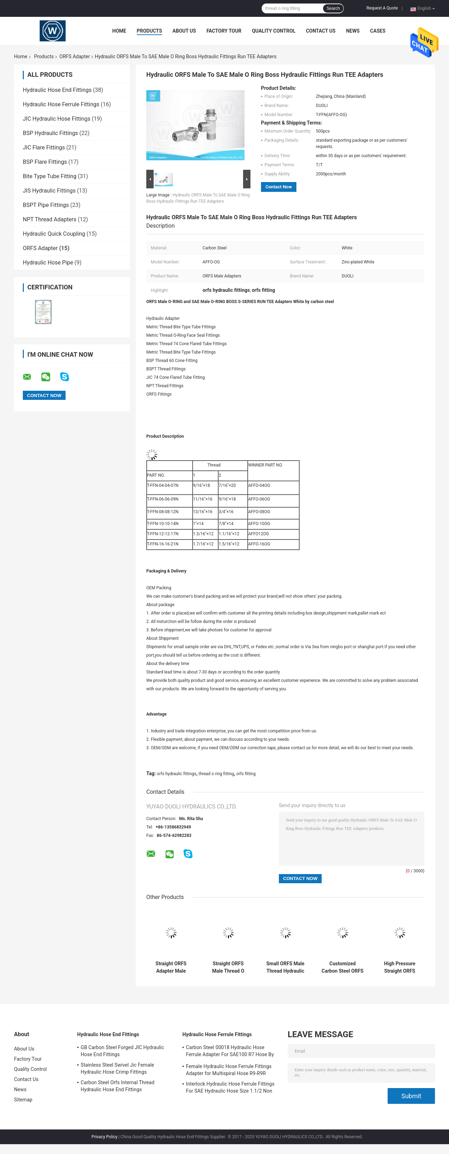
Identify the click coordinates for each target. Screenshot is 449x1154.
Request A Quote (382, 8)
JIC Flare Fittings (44, 147)
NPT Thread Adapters (49, 219)
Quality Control (273, 31)
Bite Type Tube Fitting (49, 176)
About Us (184, 31)
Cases (378, 31)
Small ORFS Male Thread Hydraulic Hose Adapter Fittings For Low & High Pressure (286, 967)
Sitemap (23, 1099)
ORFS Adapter (74, 56)
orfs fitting (246, 773)
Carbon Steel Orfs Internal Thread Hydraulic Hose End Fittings (117, 1086)
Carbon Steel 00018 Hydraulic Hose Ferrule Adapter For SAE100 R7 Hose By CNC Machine (230, 1052)
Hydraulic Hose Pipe (48, 262)
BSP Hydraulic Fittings (50, 133)
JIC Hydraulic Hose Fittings (57, 118)
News (353, 31)
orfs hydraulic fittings (176, 773)
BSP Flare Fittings (45, 162)
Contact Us (320, 31)
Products (149, 31)
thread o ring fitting (216, 773)
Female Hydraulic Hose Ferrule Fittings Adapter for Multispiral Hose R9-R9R (229, 1070)
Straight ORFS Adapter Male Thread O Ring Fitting (171, 967)
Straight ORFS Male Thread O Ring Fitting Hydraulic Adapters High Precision (228, 967)
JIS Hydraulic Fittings (49, 190)
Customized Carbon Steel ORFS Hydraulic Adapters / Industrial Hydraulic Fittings (342, 967)
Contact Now (279, 186)
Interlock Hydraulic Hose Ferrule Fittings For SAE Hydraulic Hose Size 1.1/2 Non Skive (230, 1088)
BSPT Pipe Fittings (46, 205)
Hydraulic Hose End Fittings (57, 90)
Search (333, 8)
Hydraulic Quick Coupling (54, 233)
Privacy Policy (105, 1136)
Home (119, 31)
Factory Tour (224, 31)
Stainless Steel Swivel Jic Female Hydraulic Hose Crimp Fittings (117, 1068)
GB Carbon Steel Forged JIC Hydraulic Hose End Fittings (122, 1051)
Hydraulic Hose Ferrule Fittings (61, 104)
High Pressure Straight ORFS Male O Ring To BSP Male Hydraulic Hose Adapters (400, 967)
